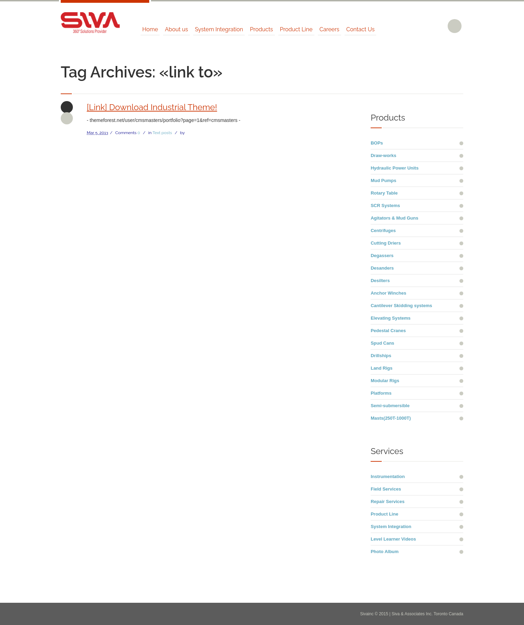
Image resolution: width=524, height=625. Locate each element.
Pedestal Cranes (388, 330)
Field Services (386, 489)
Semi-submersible (390, 405)
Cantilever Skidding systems (401, 305)
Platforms (381, 393)
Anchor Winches (388, 293)
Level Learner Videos (393, 539)
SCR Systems (385, 205)
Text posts (162, 132)
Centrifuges (383, 230)
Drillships (381, 355)
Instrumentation (388, 476)
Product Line (384, 514)
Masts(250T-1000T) (391, 418)
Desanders (382, 268)
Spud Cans (382, 343)
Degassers (382, 255)
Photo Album (384, 551)
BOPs (377, 143)
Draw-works (383, 155)
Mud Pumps (383, 180)
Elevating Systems (391, 318)
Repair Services (388, 501)
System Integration (391, 526)
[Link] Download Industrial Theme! (152, 107)
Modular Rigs (385, 380)
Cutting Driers (386, 243)
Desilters (380, 280)
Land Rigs (381, 368)
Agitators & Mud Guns (394, 218)
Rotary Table (384, 193)
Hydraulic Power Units (395, 168)
